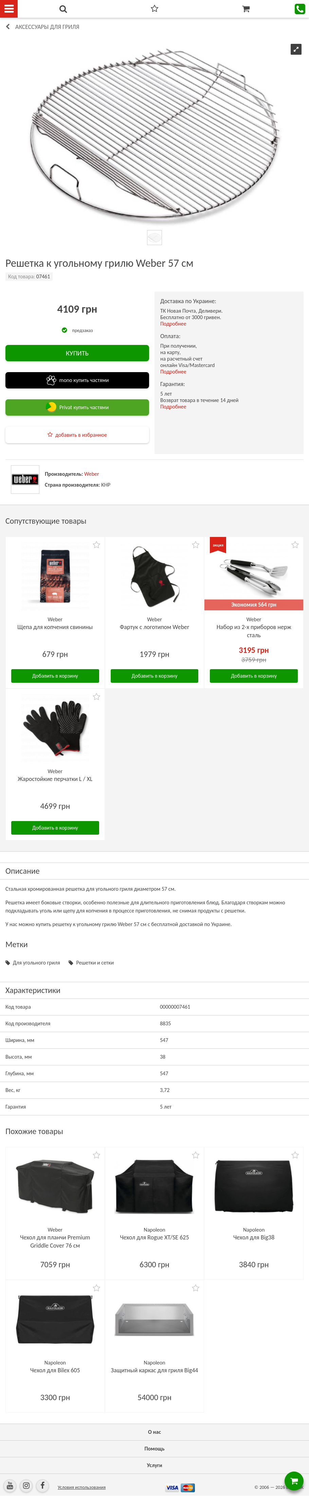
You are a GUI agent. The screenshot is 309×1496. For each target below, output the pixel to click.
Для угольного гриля (36, 962)
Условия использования (82, 1487)
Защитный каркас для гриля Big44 (154, 1370)
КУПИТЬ (77, 353)
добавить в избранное (81, 435)
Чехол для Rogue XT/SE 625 (154, 1237)
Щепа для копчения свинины (55, 627)
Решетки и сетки (95, 962)
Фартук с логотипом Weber (154, 627)
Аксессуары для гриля (47, 27)
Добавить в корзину (55, 676)
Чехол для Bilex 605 (55, 1370)
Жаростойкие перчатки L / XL (55, 779)
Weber (91, 474)
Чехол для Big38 (253, 1237)
